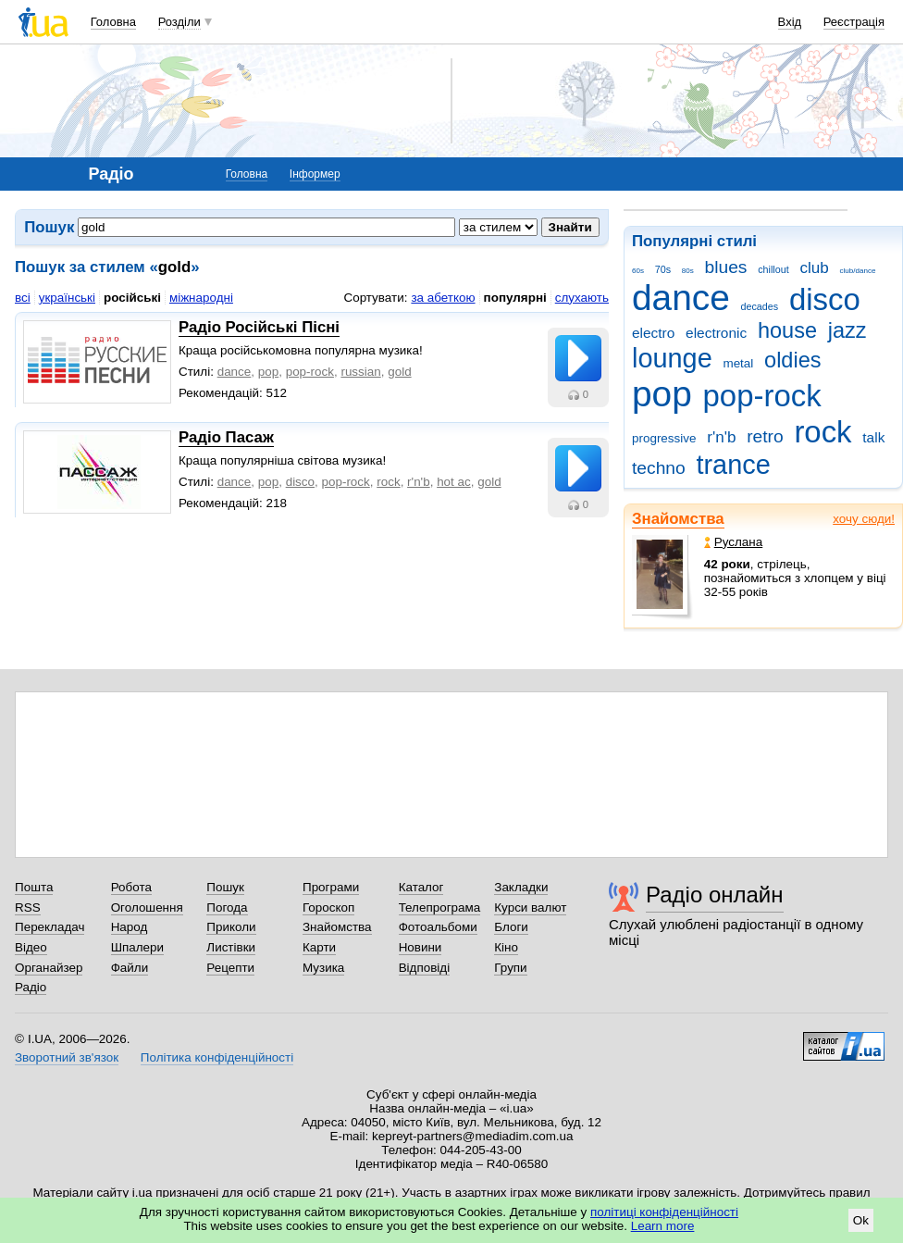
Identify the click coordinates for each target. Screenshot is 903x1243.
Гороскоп (328, 907)
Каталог (421, 887)
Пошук (225, 887)
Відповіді (425, 968)
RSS (28, 907)
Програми (331, 887)
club (813, 268)
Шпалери (137, 947)
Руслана (733, 542)
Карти (319, 947)
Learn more (663, 1226)
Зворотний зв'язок (66, 1057)
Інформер (315, 174)
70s (663, 269)
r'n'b (721, 437)
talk (873, 437)
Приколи (230, 927)
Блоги (511, 927)
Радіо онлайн (715, 894)
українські (67, 298)
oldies (792, 360)
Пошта (34, 887)
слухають (582, 298)
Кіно (506, 947)
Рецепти (230, 968)
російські (132, 298)
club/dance (857, 271)
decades (760, 306)
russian (360, 372)
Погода (226, 907)
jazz (847, 330)
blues (726, 267)
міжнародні (201, 298)
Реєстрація (853, 22)
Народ (129, 927)
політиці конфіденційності (664, 1212)
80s (688, 271)
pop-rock (762, 396)
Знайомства (678, 519)
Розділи (179, 22)
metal (738, 363)
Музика (323, 968)
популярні (515, 298)
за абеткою (443, 298)
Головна (113, 22)
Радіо (30, 987)
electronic (716, 333)
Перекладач (49, 927)
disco (824, 299)
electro (653, 333)
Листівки (230, 947)
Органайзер (48, 968)
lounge (672, 358)
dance (681, 297)
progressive (664, 438)
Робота (131, 887)
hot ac (454, 482)
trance (733, 464)
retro (765, 436)
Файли (130, 968)
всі (23, 298)
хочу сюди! (864, 519)
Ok (861, 1220)
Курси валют (530, 907)
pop (662, 394)
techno (659, 468)
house (787, 330)
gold (399, 372)
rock (822, 432)
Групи (510, 968)
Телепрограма (440, 907)
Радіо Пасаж (226, 437)
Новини (420, 947)
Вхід (790, 22)
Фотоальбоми (438, 927)
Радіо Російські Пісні (259, 327)
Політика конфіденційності (217, 1057)
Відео (31, 947)
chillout (773, 269)
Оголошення (147, 907)
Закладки (521, 887)
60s (638, 271)
